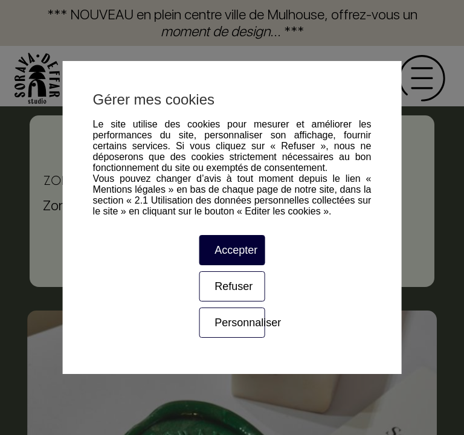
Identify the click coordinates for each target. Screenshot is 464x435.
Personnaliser (239, 323)
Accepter (235, 250)
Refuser (233, 286)
